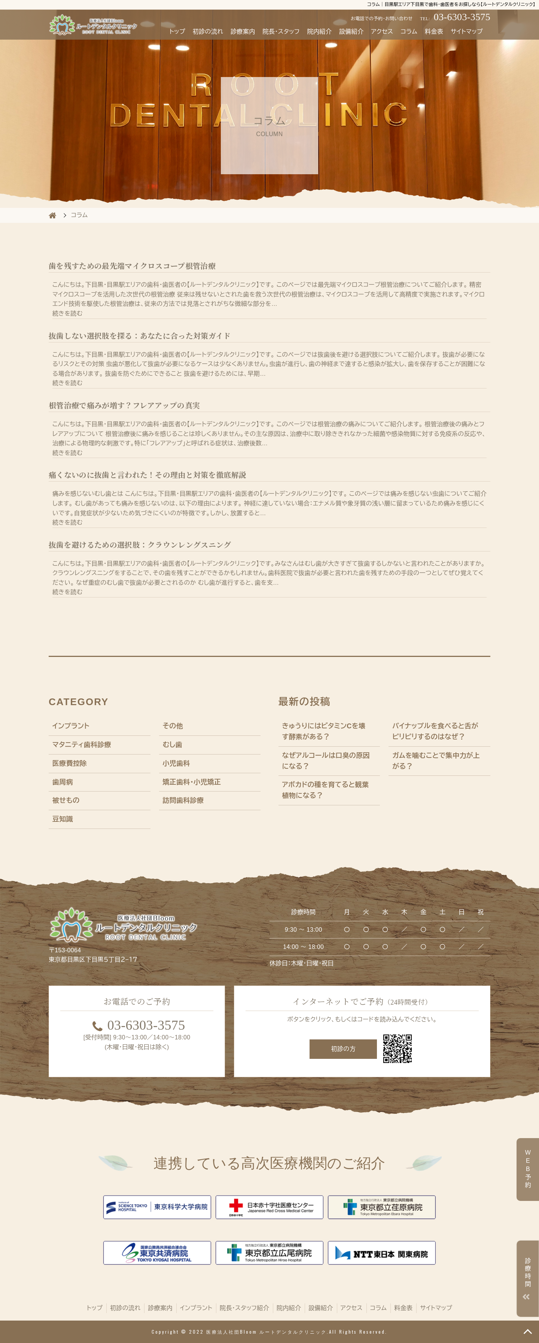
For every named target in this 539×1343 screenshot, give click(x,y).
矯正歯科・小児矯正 (192, 782)
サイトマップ (467, 31)
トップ (177, 31)
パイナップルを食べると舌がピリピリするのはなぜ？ (435, 731)
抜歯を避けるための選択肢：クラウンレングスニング (140, 545)
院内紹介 (319, 31)
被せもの (66, 800)
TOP (528, 1332)
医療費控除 (69, 763)
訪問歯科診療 (183, 800)
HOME (52, 215)
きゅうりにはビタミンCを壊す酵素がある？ (324, 731)
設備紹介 (351, 31)
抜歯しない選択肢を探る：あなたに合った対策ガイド (140, 336)
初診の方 (343, 1049)
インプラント (70, 726)
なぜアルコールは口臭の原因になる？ (326, 761)
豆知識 (62, 819)
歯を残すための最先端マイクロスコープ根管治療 (132, 266)
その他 (173, 726)
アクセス (382, 31)
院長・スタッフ (280, 31)
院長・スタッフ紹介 (244, 1308)
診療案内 (243, 31)
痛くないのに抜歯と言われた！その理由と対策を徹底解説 (147, 475)
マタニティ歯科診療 (81, 745)
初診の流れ (208, 31)
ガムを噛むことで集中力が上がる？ (436, 761)
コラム (409, 31)
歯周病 (62, 782)
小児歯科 (176, 763)
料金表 (434, 31)
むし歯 (173, 745)
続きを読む (67, 313)
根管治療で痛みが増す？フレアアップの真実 (124, 406)
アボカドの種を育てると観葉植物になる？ (325, 790)
